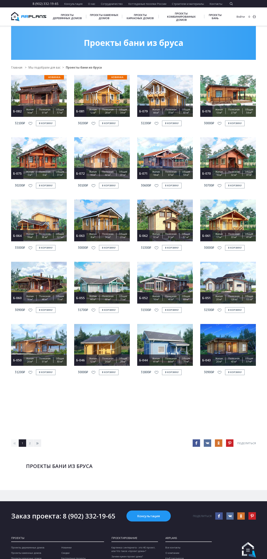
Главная (17, 67)
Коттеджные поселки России (147, 4)
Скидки (65, 553)
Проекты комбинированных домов (181, 16)
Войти (240, 17)
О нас (91, 4)
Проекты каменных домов (104, 16)
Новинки (66, 547)
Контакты (216, 4)
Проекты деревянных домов (67, 16)
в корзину (45, 123)
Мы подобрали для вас (45, 67)
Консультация (73, 4)
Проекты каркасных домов (140, 16)
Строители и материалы (188, 4)
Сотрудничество (112, 4)
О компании (172, 553)
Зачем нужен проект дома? (127, 556)
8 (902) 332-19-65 (46, 3)
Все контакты (172, 547)
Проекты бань (215, 16)
